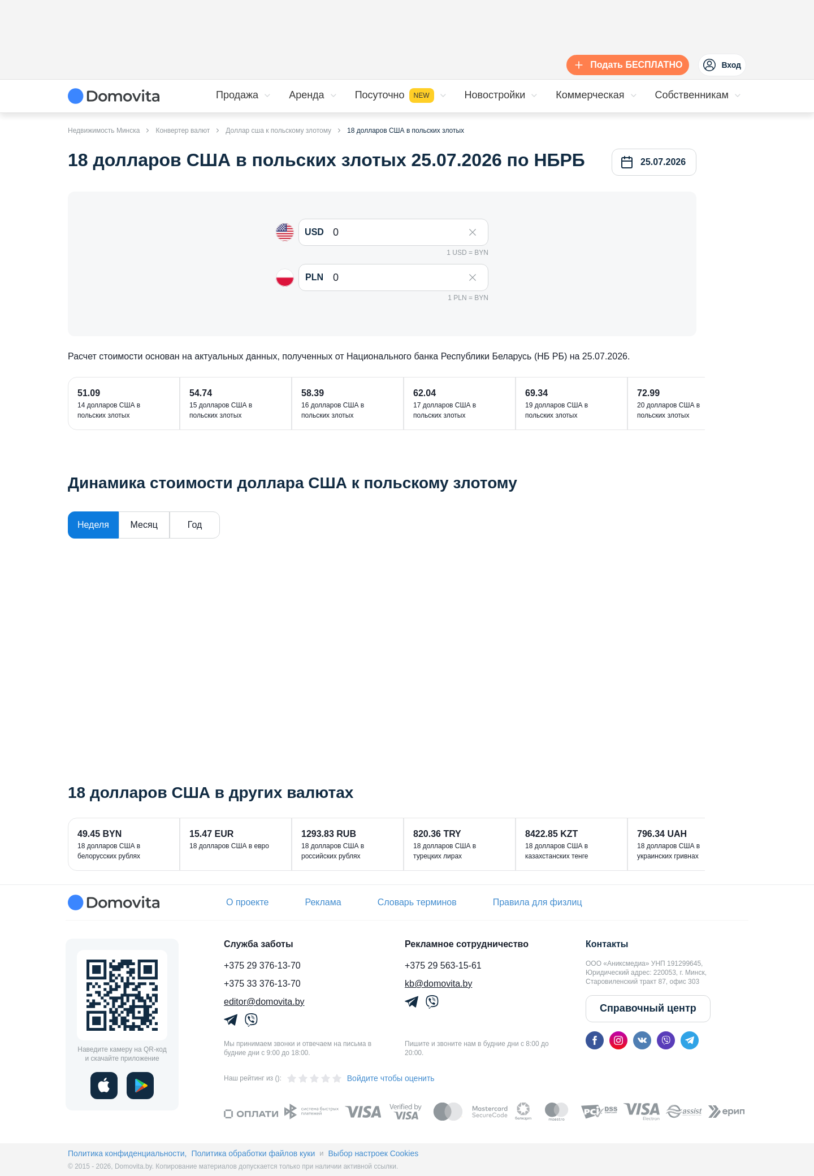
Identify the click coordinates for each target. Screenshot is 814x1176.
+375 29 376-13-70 (262, 965)
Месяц (144, 525)
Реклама (323, 902)
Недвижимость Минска (104, 130)
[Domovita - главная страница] (113, 96)
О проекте (247, 902)
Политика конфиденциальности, (127, 1153)
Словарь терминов (417, 902)
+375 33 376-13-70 (262, 983)
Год (195, 525)
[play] (140, 1085)
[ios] (104, 1085)
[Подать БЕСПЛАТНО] (625, 65)
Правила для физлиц (537, 902)
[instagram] (618, 1040)
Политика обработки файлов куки (253, 1153)
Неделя (93, 525)
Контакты (607, 944)
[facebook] (595, 1040)
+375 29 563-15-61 (443, 965)
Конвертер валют (182, 130)
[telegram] (690, 1040)
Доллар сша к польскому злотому (278, 130)
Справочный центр (648, 1008)
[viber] (666, 1040)
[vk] (642, 1040)
